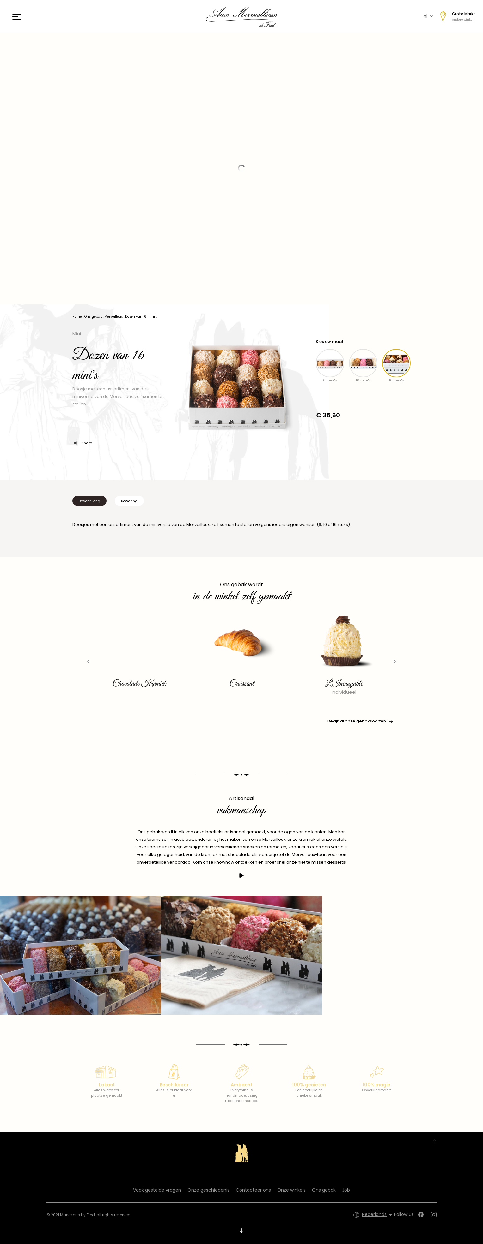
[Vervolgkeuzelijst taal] (378, 1215)
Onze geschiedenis (208, 1190)
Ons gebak (324, 1190)
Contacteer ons (253, 1190)
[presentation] (88, 661)
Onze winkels (291, 1190)
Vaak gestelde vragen (157, 1190)
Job (346, 1190)
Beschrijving (89, 501)
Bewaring (129, 501)
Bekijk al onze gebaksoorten (359, 721)
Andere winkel (463, 19)
